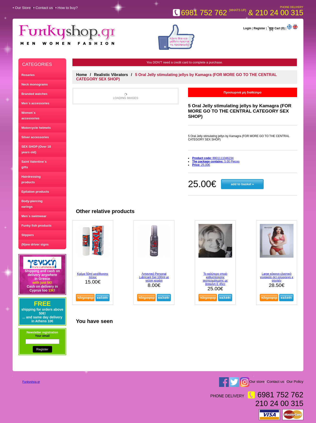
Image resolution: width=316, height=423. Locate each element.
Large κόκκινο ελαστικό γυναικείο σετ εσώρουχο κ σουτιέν (276, 277)
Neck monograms (34, 84)
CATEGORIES (37, 64)
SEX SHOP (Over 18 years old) (36, 149)
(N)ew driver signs (35, 244)
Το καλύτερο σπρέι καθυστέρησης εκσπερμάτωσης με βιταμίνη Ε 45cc (215, 279)
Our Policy (295, 381)
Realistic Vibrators (111, 75)
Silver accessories (35, 137)
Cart (277, 28)
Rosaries (28, 75)
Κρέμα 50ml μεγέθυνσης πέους (92, 275)
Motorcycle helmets (36, 128)
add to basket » (242, 184)
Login (247, 28)
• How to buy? (66, 8)
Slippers (27, 235)
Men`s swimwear (33, 216)
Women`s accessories (30, 115)
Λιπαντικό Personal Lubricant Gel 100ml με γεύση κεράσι (154, 277)
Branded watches (34, 94)
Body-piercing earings (31, 203)
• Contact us (43, 8)
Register (259, 28)
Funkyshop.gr (31, 382)
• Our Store (22, 8)
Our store (257, 381)
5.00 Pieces (215, 161)
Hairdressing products (30, 179)
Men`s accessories (35, 103)
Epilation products (35, 191)
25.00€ (201, 165)
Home (81, 75)
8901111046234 (213, 158)
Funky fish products (36, 225)
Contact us (275, 381)
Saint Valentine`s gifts (34, 164)
